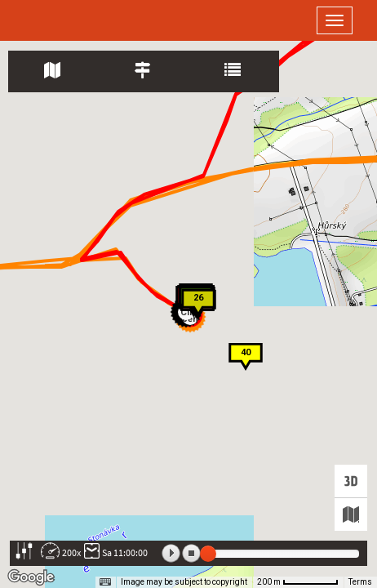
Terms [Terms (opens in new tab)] (360, 581)
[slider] (208, 554)
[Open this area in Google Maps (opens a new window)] (31, 577)
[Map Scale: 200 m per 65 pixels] (298, 582)
